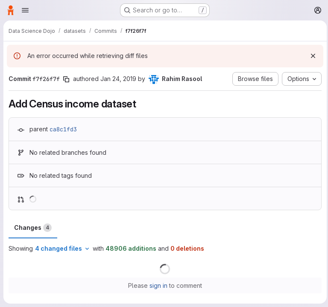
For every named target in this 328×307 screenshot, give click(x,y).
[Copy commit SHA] (66, 79)
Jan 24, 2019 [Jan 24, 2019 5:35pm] (118, 78)
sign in (158, 285)
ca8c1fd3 (63, 129)
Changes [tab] (33, 227)
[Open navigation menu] (25, 10)
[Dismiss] (311, 56)
